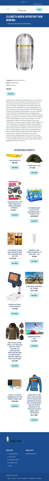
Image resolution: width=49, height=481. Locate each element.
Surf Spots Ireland (14, 460)
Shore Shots (12, 457)
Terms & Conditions (22, 478)
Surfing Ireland (13, 454)
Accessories (16, 80)
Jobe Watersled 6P (14, 160)
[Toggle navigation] (8, 9)
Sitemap (39, 478)
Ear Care (22, 80)
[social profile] (27, 2)
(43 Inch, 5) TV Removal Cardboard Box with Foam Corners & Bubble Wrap (14, 397)
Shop (39, 9)
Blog (10, 466)
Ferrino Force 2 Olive (34, 165)
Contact (13, 478)
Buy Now (11, 94)
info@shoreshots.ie (37, 4)
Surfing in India (13, 463)
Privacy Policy (32, 478)
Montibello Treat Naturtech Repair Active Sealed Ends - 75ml (34, 252)
